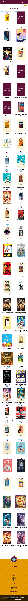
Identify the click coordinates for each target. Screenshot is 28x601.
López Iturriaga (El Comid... (7, 349)
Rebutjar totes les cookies (12, 599)
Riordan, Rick (7, 547)
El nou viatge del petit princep (21, 169)
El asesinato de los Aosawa (20, 205)
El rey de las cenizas (7, 79)
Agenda (14, 580)
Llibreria (14, 577)
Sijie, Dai (7, 439)
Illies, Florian (20, 349)
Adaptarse (20, 438)
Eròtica (14, 572)
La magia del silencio (21, 348)
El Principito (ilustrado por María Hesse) (7, 61)
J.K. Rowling (20, 116)
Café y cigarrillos (20, 294)
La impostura (21, 366)
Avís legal (14, 586)
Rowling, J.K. (7, 207)
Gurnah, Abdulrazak (7, 170)
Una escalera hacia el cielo (20, 187)
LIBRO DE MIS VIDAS (7, 97)
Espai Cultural (14, 578)
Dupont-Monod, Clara (20, 439)
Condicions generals (14, 585)
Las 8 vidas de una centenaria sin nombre (20, 133)
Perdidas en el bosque (7, 330)
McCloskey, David (21, 421)
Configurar (8, 599)
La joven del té (21, 151)
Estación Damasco (20, 420)
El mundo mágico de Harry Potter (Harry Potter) (20, 509)
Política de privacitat (14, 587)
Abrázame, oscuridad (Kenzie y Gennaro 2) (7, 420)
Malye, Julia (7, 224)
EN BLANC (21, 79)
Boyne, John (20, 188)
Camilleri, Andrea (7, 134)
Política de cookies (14, 588)
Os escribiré (7, 133)
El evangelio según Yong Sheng (7, 438)
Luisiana (7, 223)
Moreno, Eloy (20, 170)
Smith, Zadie (20, 367)
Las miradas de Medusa (7, 384)
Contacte (14, 581)
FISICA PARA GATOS (7, 115)
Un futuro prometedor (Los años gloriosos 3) (21, 276)
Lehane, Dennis (7, 421)
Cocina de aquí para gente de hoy (7, 348)
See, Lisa (21, 152)
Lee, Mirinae (20, 134)
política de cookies (3, 598)
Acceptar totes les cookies (18, 599)
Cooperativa (14, 579)
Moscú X (7, 276)
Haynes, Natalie (7, 385)
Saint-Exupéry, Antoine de (7, 151)
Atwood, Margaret (7, 331)
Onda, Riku (20, 206)
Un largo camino (7, 169)
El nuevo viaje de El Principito (7, 187)
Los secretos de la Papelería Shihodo (7, 294)
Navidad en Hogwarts (7, 366)
